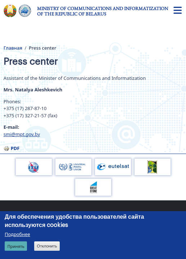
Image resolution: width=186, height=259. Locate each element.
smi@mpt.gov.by (22, 134)
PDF (15, 148)
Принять (15, 246)
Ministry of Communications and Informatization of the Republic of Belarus (102, 11)
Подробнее (17, 234)
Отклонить (47, 246)
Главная (13, 48)
